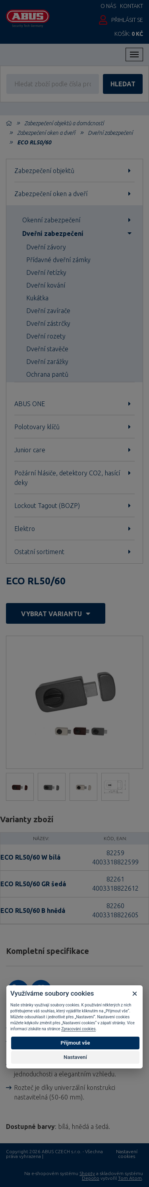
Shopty (87, 1173)
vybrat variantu (55, 613)
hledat (122, 84)
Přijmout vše (75, 1043)
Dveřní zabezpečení (110, 133)
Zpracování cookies (78, 1029)
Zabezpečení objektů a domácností (64, 123)
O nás (108, 6)
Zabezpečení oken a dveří (46, 133)
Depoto (90, 1178)
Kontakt (131, 6)
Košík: (128, 34)
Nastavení (75, 1057)
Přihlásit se (127, 20)
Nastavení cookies (126, 1154)
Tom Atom (130, 1178)
